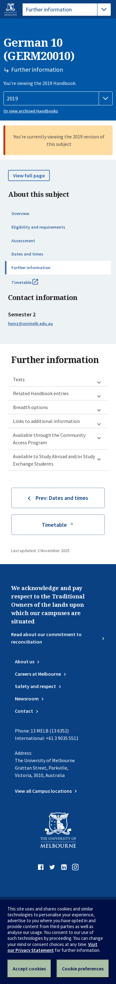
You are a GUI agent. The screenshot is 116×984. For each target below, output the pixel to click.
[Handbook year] (58, 98)
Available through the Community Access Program (49, 439)
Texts (19, 379)
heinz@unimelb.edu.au (30, 323)
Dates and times (27, 254)
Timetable (31, 285)
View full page (29, 175)
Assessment (23, 240)
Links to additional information (46, 421)
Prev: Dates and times (62, 497)
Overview (20, 213)
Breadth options (30, 407)
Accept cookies (29, 968)
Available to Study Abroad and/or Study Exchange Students (54, 460)
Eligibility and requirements (38, 227)
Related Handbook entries (41, 393)
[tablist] (67, 9)
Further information (30, 267)
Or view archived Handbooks (30, 111)
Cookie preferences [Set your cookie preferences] (83, 968)
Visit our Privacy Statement (52, 947)
